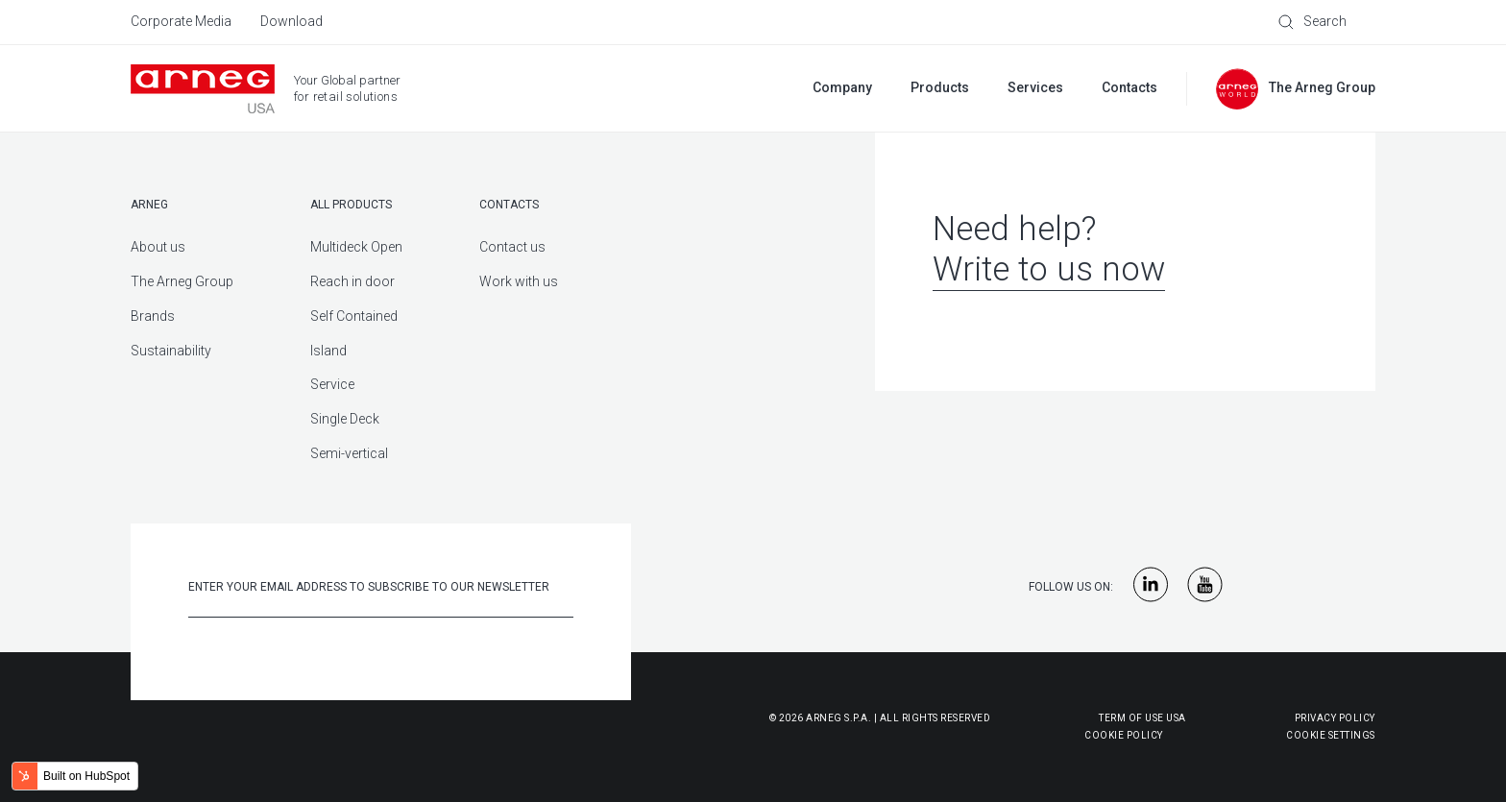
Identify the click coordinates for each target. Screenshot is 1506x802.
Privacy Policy (1335, 718)
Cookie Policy (1029, 735)
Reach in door (352, 281)
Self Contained (354, 316)
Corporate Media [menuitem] (181, 21)
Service (332, 384)
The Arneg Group (182, 281)
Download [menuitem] (291, 21)
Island (328, 350)
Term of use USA (1142, 718)
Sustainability (171, 350)
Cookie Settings (1330, 735)
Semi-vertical (349, 453)
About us (158, 247)
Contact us (512, 247)
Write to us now (1049, 269)
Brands (153, 316)
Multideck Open (356, 247)
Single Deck (344, 418)
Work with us (518, 281)
